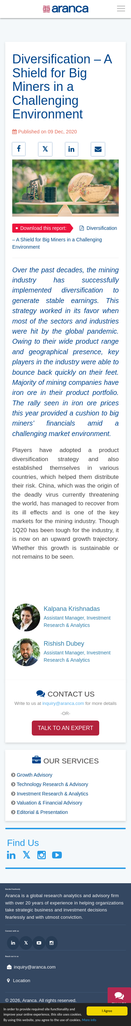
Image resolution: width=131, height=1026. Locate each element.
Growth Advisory (34, 775)
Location (21, 980)
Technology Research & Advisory (52, 784)
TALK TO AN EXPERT (65, 728)
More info (89, 1020)
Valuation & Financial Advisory (49, 803)
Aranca (29, 1000)
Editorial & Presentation (42, 812)
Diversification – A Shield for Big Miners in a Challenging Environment (64, 237)
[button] (119, 1000)
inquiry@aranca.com (63, 703)
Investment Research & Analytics (52, 793)
